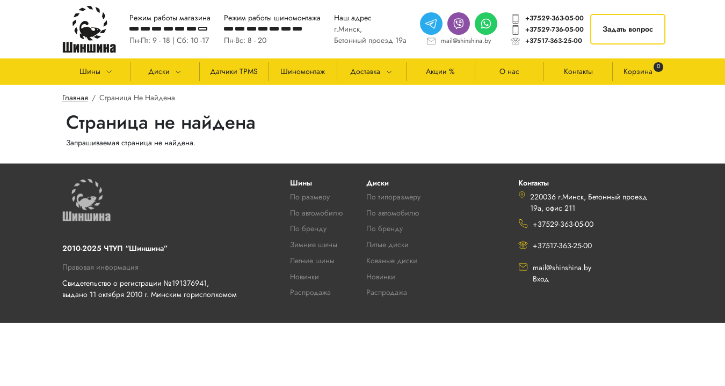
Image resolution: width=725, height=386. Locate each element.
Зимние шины (313, 244)
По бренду (384, 228)
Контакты (578, 71)
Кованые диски (391, 260)
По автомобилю (316, 212)
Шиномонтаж (302, 71)
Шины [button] (89, 71)
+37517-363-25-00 (553, 41)
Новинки (380, 276)
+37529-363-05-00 (554, 18)
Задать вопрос (628, 29)
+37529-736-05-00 (554, 29)
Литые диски (387, 244)
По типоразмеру (393, 196)
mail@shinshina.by (466, 41)
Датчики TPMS (234, 71)
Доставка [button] (365, 71)
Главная (75, 97)
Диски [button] (159, 71)
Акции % (440, 71)
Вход (541, 278)
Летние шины (312, 260)
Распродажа (386, 292)
